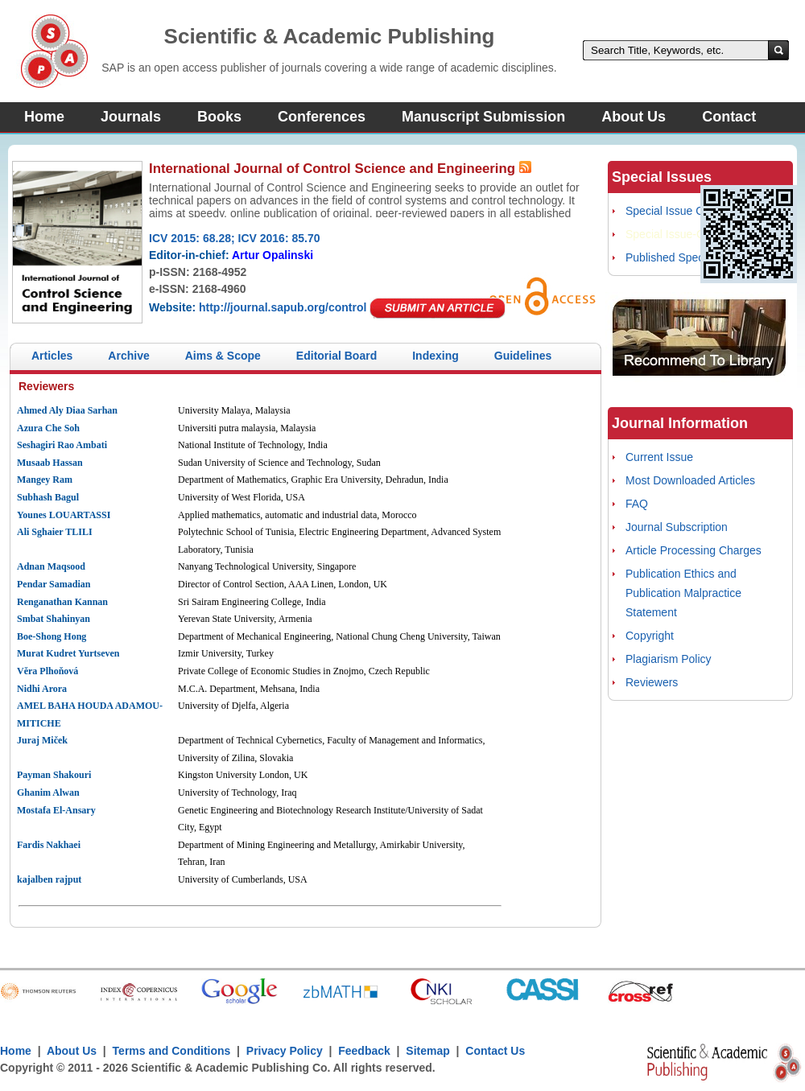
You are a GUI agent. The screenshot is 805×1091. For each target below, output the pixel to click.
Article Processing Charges (693, 550)
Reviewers (651, 682)
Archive (128, 355)
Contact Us (495, 1050)
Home (44, 117)
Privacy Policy (284, 1050)
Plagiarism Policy (668, 659)
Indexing (435, 355)
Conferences (321, 117)
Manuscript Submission (483, 117)
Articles (51, 355)
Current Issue (659, 457)
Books (219, 117)
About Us (633, 117)
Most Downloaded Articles (690, 480)
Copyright (649, 635)
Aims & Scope (223, 355)
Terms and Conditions (172, 1050)
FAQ (636, 503)
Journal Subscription (676, 527)
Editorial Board (336, 355)
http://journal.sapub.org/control (282, 307)
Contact (729, 117)
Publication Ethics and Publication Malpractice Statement (683, 593)
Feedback (364, 1050)
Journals (131, 117)
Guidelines (523, 355)
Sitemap (427, 1050)
